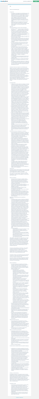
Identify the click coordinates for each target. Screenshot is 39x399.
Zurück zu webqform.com (27, 1)
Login (36, 1)
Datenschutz (21, 397)
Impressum (17, 397)
